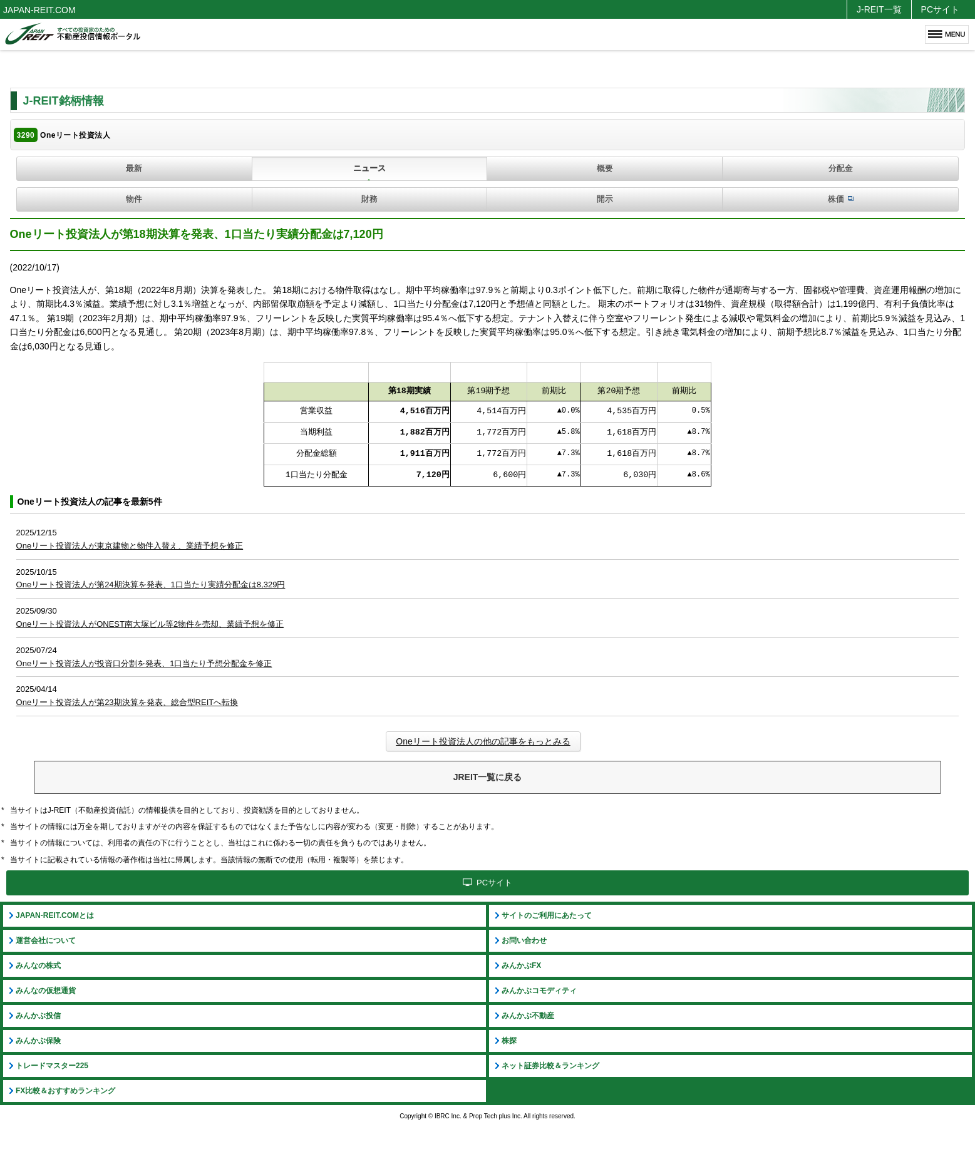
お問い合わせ (524, 940)
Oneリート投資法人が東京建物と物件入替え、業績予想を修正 (130, 545)
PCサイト (940, 9)
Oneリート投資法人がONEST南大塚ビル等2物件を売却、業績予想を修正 (150, 624)
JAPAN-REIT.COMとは (55, 915)
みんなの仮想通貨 (46, 990)
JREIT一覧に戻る (487, 777)
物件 (134, 198)
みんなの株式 (38, 965)
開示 (605, 198)
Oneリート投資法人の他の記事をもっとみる (483, 741)
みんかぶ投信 (38, 1015)
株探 (509, 1040)
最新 (134, 168)
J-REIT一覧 (879, 9)
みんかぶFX (521, 965)
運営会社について (46, 940)
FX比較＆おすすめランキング (65, 1090)
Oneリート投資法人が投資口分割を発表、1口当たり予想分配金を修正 (144, 663)
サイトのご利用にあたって (547, 915)
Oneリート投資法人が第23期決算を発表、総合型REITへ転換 (127, 702)
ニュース (369, 168)
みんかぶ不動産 (528, 1015)
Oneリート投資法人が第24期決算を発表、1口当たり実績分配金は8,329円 (151, 584)
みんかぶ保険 (38, 1040)
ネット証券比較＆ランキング (550, 1065)
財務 (369, 198)
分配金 (840, 168)
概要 (605, 168)
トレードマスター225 (52, 1065)
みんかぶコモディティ (539, 990)
